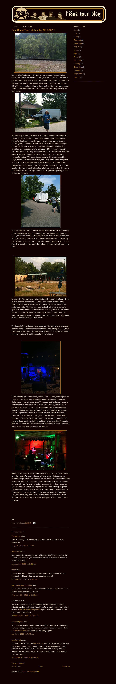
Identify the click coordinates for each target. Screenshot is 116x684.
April (76, 53)
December (78, 67)
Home (41, 667)
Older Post (66, 667)
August (76, 47)
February (77, 40)
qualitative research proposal (30, 610)
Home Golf (16, 551)
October (77, 70)
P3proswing (16, 536)
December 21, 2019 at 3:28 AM (25, 616)
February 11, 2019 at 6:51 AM (25, 595)
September (78, 74)
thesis (14, 570)
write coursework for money (22, 585)
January (77, 64)
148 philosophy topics (20, 631)
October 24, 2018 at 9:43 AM (24, 579)
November (78, 43)
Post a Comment (18, 663)
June (76, 30)
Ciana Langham (17, 622)
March (76, 57)
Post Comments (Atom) (30, 671)
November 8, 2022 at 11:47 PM (25, 658)
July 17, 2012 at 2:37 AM (23, 546)
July (75, 33)
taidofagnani (16, 640)
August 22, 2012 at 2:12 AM (24, 564)
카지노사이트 (38, 643)
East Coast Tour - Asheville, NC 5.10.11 (33, 30)
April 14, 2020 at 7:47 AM (23, 634)
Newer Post (16, 667)
